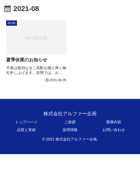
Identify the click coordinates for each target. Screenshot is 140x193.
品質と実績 (26, 130)
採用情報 (70, 130)
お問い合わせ (113, 130)
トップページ (26, 122)
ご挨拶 (70, 122)
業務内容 (113, 122)
